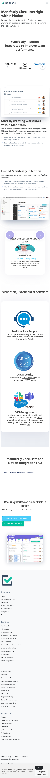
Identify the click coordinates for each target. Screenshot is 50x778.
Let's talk (29, 339)
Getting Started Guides (9, 720)
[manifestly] (8, 3)
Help (3, 717)
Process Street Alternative (10, 739)
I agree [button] (39, 768)
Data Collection (6, 642)
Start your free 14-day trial (16, 518)
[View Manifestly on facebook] (2, 761)
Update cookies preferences (10, 759)
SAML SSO (4, 694)
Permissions (5, 690)
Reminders (4, 675)
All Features (5, 629)
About (3, 596)
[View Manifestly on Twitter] (6, 761)
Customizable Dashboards (9, 678)
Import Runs (5, 654)
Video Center (6, 723)
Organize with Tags (7, 697)
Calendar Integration (8, 684)
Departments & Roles (8, 687)
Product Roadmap (7, 605)
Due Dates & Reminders (9, 638)
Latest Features (6, 602)
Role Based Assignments (9, 635)
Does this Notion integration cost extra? (19, 472)
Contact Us (24, 757)
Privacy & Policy (6, 757)
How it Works (5, 626)
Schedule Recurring (7, 651)
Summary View (6, 672)
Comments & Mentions (8, 703)
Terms (16, 757)
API (28, 424)
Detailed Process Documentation (11, 645)
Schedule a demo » (13, 523)
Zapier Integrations (7, 660)
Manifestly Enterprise (8, 599)
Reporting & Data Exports (9, 681)
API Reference (6, 609)
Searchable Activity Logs (9, 700)
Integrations (5, 612)
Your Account (6, 730)
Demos (4, 727)
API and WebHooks (7, 657)
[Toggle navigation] (47, 3)
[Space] (7, 580)
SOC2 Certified (28, 377)
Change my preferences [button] (41, 773)
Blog (2, 615)
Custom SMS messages (8, 706)
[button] (42, 66)
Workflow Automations (8, 648)
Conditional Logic (6, 632)
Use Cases (5, 733)
